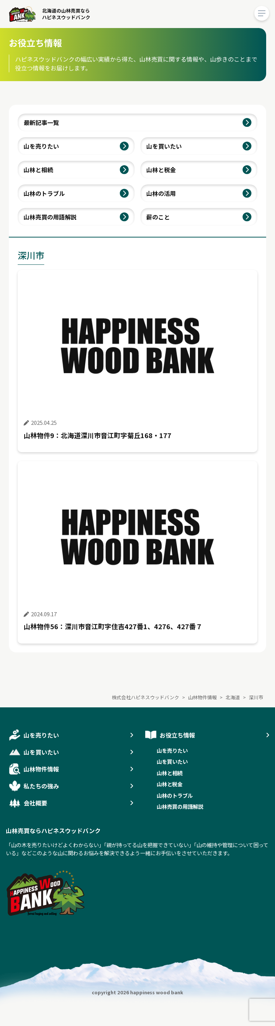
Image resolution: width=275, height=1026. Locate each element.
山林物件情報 (41, 769)
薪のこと (158, 216)
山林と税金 (161, 169)
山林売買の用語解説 (50, 216)
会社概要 (35, 802)
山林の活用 (161, 193)
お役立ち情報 (177, 735)
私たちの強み (41, 785)
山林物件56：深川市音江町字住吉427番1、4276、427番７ (113, 626)
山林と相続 (38, 169)
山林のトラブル (44, 193)
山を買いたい (164, 146)
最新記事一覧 (41, 122)
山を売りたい (41, 146)
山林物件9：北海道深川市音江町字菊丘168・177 (97, 435)
